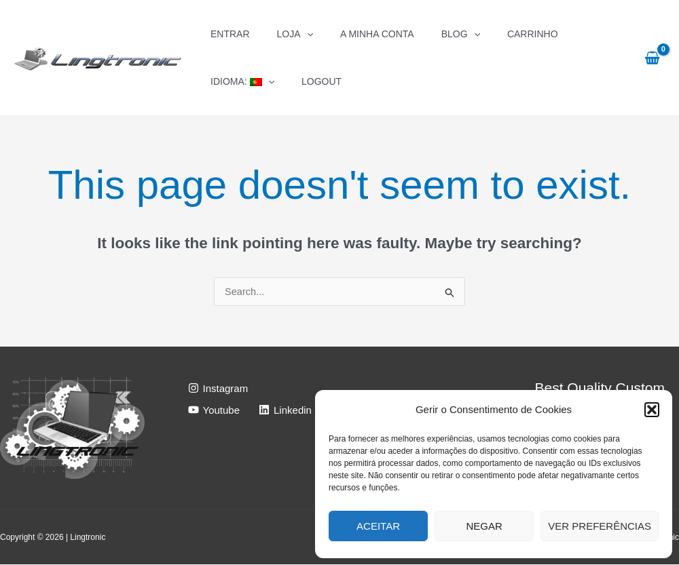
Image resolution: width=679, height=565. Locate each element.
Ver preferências (599, 526)
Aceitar (378, 526)
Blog (460, 33)
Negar (484, 526)
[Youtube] (214, 410)
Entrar (230, 33)
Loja (295, 33)
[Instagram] (218, 389)
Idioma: (242, 81)
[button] (652, 409)
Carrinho (532, 33)
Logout (321, 81)
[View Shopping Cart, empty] (652, 57)
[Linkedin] (285, 410)
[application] (307, 33)
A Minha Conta (377, 33)
